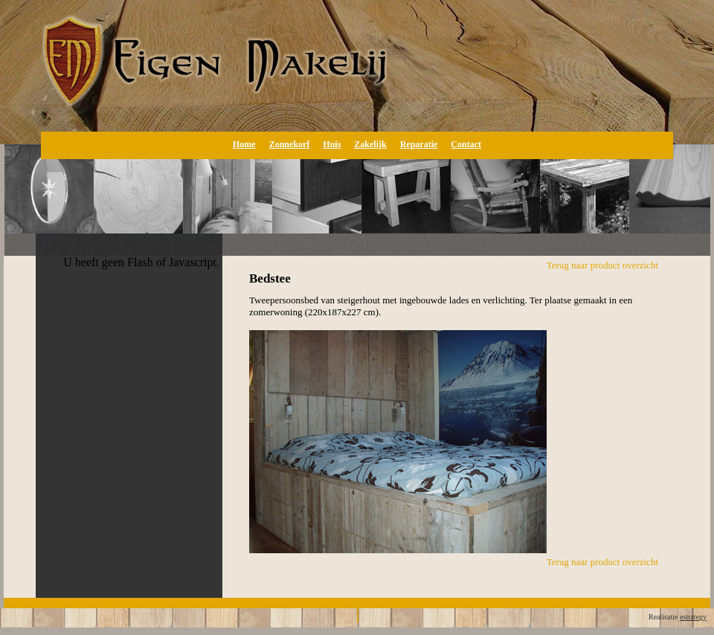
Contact (466, 144)
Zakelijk (370, 144)
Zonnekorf (289, 144)
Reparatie (419, 144)
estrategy (693, 617)
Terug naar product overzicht (602, 265)
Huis (332, 144)
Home (244, 144)
